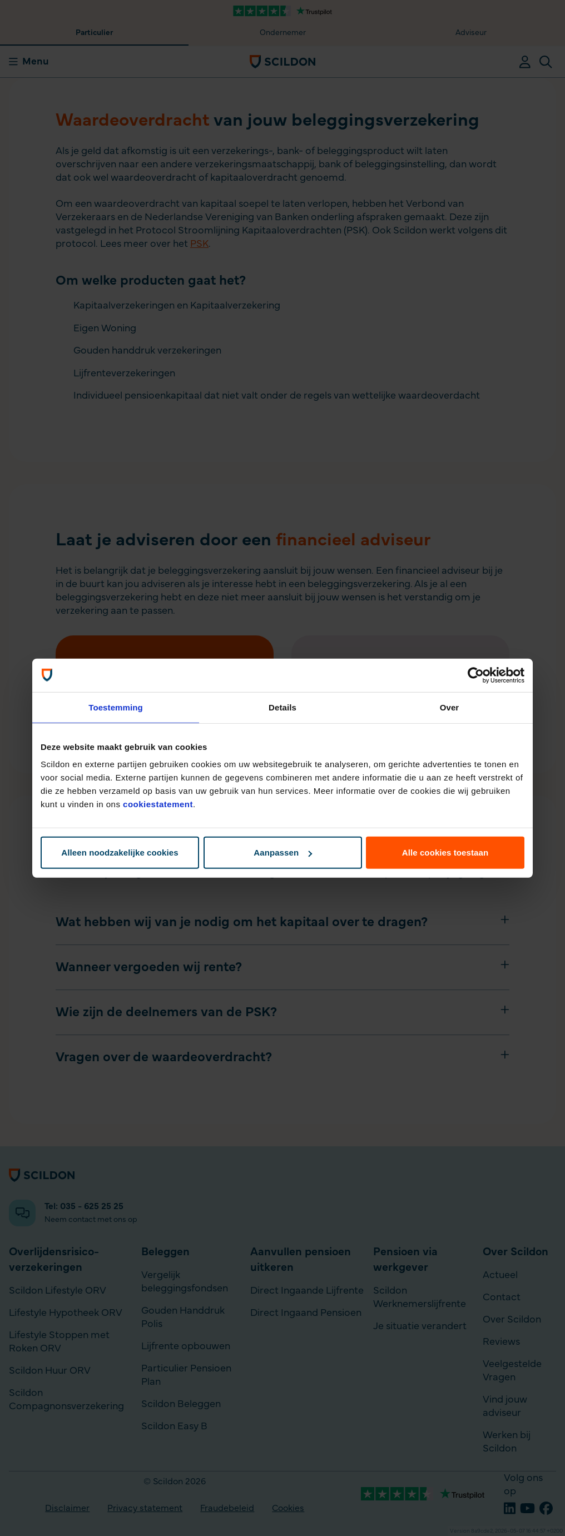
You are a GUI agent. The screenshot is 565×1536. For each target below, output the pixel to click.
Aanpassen (283, 852)
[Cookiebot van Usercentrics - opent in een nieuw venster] (475, 675)
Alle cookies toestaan (445, 852)
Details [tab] (282, 707)
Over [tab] (449, 707)
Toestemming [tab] (115, 707)
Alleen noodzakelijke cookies (119, 852)
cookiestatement (158, 804)
